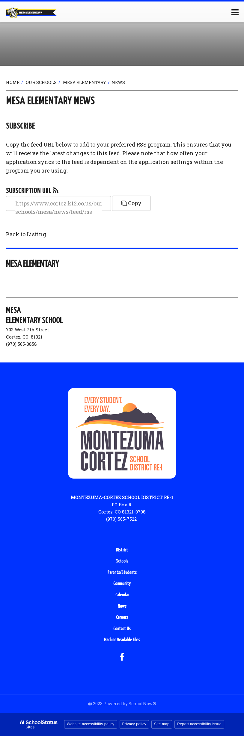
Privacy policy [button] (134, 724)
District (122, 550)
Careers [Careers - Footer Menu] (122, 617)
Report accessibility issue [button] (199, 724)
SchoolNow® (142, 703)
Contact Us (122, 629)
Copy (131, 203)
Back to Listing (26, 234)
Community (122, 583)
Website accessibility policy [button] (91, 724)
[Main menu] (235, 11)
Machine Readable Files (122, 640)
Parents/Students (122, 572)
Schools (122, 561)
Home (12, 82)
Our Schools (41, 82)
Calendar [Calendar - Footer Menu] (122, 595)
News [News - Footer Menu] (122, 606)
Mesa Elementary (84, 82)
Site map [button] (161, 724)
